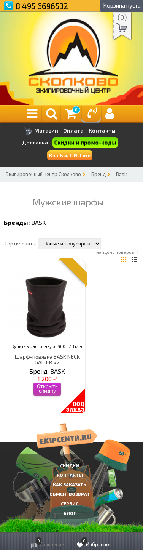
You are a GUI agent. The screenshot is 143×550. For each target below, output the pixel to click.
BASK (38, 222)
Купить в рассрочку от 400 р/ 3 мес (47, 346)
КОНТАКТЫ (70, 475)
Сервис (69, 503)
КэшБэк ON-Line (70, 155)
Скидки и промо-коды (85, 142)
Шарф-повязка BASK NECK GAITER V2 (47, 359)
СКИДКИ (69, 465)
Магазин (41, 131)
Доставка (35, 142)
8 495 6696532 (42, 6)
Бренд (98, 174)
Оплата (73, 130)
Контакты (102, 130)
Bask (121, 174)
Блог (70, 513)
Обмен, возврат (69, 494)
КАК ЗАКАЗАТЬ (69, 484)
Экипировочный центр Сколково (43, 174)
